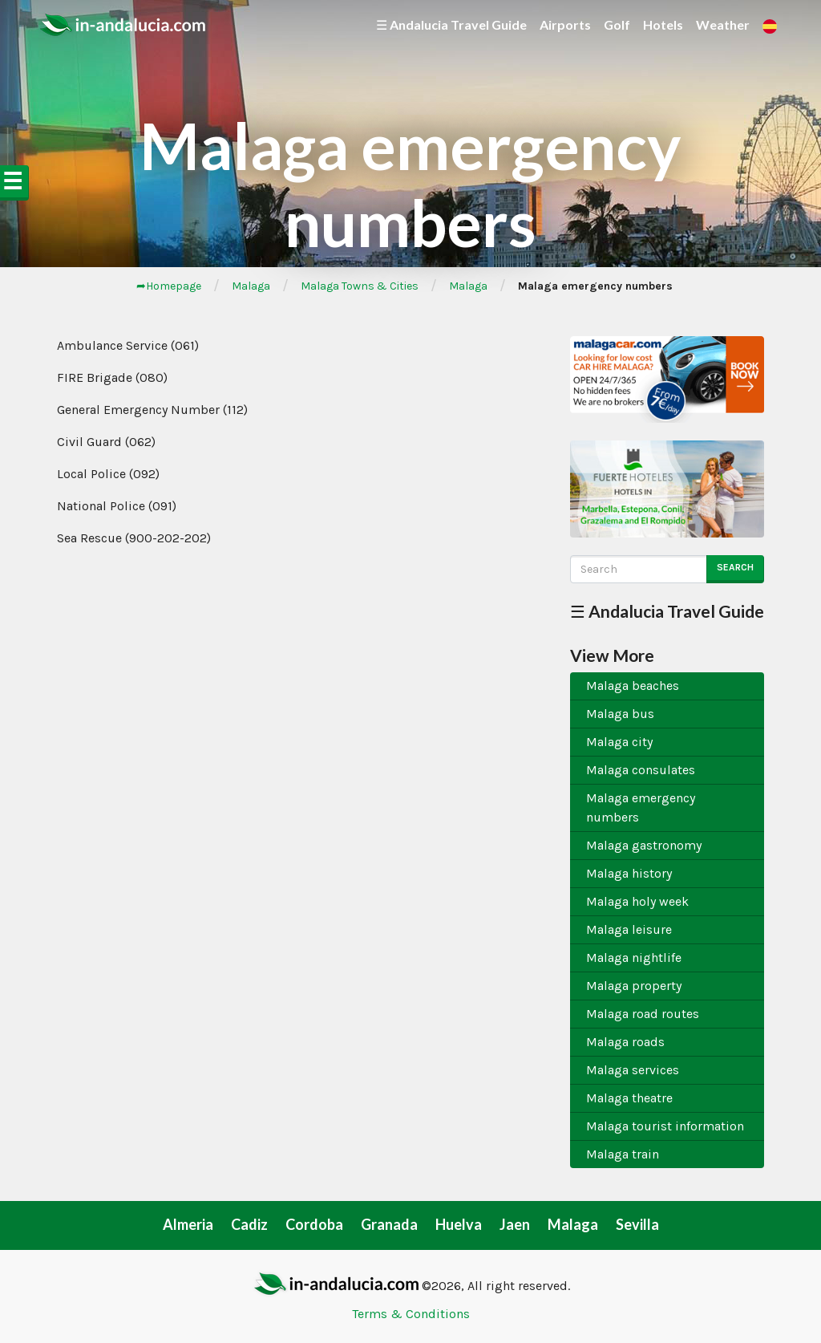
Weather (723, 24)
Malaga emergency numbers (640, 807)
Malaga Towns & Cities (360, 286)
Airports (565, 24)
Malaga (251, 286)
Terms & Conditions (411, 1313)
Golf (617, 24)
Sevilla (637, 1224)
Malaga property (633, 985)
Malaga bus (620, 713)
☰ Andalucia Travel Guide (451, 24)
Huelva (458, 1224)
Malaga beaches (632, 685)
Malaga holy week (637, 901)
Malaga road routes (642, 1013)
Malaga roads (625, 1041)
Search (735, 567)
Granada (389, 1224)
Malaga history (629, 873)
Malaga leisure (629, 929)
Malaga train (622, 1154)
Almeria (188, 1224)
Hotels (663, 24)
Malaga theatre (629, 1098)
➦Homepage (168, 286)
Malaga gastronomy (644, 845)
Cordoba (314, 1224)
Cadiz (249, 1224)
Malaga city (619, 741)
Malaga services (632, 1069)
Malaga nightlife (633, 957)
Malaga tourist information (665, 1126)
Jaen (514, 1224)
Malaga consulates (640, 769)
